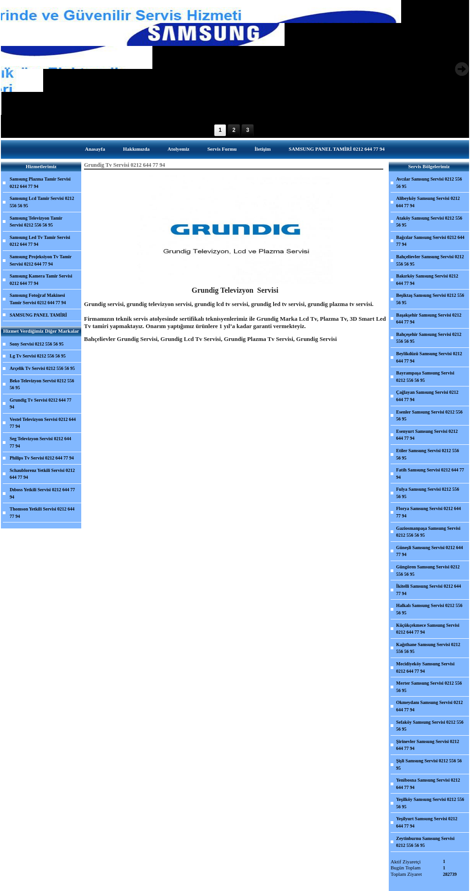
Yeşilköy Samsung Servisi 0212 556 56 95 (430, 803)
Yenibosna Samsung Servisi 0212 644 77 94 (428, 783)
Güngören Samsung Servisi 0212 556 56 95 (427, 570)
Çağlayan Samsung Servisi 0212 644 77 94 (427, 396)
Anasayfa (95, 149)
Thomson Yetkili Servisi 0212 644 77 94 (42, 512)
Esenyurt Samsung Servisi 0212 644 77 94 (427, 435)
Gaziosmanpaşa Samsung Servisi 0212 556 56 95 (428, 532)
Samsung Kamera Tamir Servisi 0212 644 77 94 (41, 279)
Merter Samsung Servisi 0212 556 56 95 (429, 687)
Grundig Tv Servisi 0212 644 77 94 (41, 403)
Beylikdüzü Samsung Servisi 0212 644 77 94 (429, 357)
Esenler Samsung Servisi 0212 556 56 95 (429, 415)
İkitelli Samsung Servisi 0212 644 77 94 (428, 590)
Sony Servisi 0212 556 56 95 (37, 343)
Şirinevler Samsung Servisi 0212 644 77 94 (427, 745)
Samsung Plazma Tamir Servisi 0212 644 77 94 (40, 182)
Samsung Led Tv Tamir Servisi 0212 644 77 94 (40, 241)
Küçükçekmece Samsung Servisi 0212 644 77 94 (427, 629)
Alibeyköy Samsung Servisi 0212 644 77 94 (428, 202)
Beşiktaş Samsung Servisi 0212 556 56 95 (430, 299)
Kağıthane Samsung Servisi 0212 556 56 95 (428, 648)
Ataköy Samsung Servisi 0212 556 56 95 (429, 222)
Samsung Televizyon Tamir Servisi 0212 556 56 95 (36, 222)
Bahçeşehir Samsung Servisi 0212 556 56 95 (428, 338)
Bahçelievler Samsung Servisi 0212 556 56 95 (430, 260)
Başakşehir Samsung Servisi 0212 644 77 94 (428, 318)
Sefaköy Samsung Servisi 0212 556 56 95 (430, 726)
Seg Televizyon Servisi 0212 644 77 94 (40, 442)
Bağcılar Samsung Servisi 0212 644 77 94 (430, 241)
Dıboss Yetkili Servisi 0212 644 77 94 (42, 493)
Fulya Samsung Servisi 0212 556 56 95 (427, 493)
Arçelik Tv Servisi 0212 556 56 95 (42, 368)
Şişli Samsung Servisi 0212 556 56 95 (429, 764)
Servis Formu (222, 149)
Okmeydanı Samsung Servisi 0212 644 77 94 (429, 706)
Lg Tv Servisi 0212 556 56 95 (38, 355)
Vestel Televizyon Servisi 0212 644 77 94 (43, 423)
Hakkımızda (136, 149)
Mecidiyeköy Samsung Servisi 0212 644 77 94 (425, 667)
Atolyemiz (179, 149)
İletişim (263, 149)
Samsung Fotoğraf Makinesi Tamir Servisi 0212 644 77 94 (38, 299)
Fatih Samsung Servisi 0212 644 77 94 (430, 473)
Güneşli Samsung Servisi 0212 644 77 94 (429, 551)
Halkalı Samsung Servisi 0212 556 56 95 (429, 609)
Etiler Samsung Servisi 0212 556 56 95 (427, 454)
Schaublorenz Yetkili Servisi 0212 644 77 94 (42, 474)
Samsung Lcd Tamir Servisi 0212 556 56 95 (42, 202)
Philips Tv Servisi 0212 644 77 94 (42, 457)
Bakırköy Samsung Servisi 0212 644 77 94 (427, 279)
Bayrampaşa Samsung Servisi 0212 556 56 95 (425, 376)
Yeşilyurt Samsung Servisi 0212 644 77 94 (427, 822)
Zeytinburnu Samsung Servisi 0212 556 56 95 (425, 842)
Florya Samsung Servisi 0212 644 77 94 (428, 512)
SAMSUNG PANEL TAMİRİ (38, 315)
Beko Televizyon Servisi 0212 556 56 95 (42, 384)
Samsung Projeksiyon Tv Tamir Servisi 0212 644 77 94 (41, 260)
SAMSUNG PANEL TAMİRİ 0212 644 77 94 (337, 149)
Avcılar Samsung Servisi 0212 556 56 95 (429, 182)
